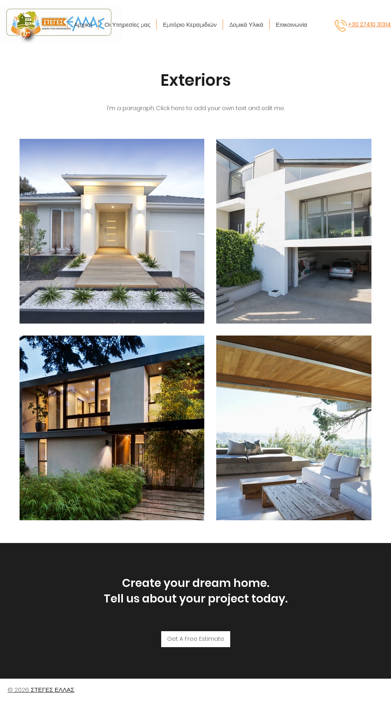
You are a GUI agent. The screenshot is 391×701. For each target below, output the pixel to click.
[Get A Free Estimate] (195, 639)
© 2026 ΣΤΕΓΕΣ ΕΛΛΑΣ (41, 689)
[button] (127, 24)
